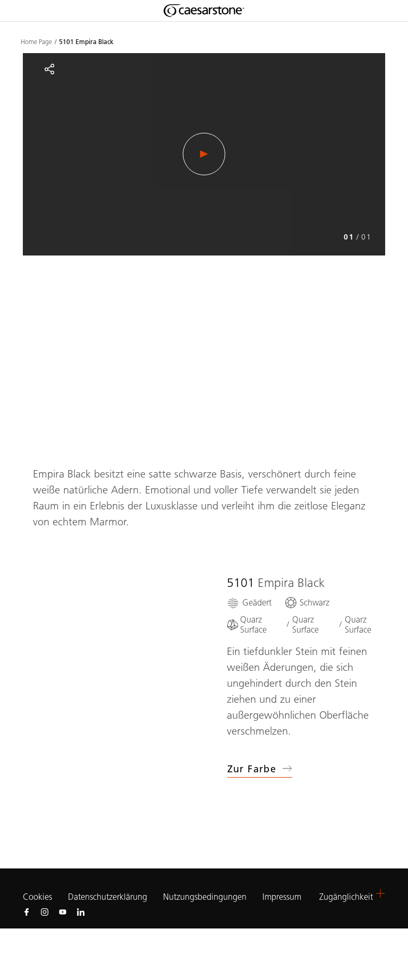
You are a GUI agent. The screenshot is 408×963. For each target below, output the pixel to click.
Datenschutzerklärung (107, 897)
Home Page (36, 42)
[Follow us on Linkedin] (80, 911)
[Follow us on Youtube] (62, 911)
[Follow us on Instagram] (44, 911)
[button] (380, 893)
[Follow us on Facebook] (26, 911)
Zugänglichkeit (346, 897)
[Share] (49, 69)
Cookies (37, 897)
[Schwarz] (306, 602)
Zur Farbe (260, 769)
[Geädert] (249, 602)
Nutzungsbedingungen (204, 897)
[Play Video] (204, 154)
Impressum (282, 897)
